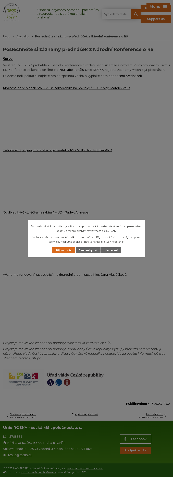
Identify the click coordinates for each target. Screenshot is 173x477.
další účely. (110, 230)
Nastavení (111, 250)
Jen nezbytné (88, 250)
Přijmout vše (63, 250)
